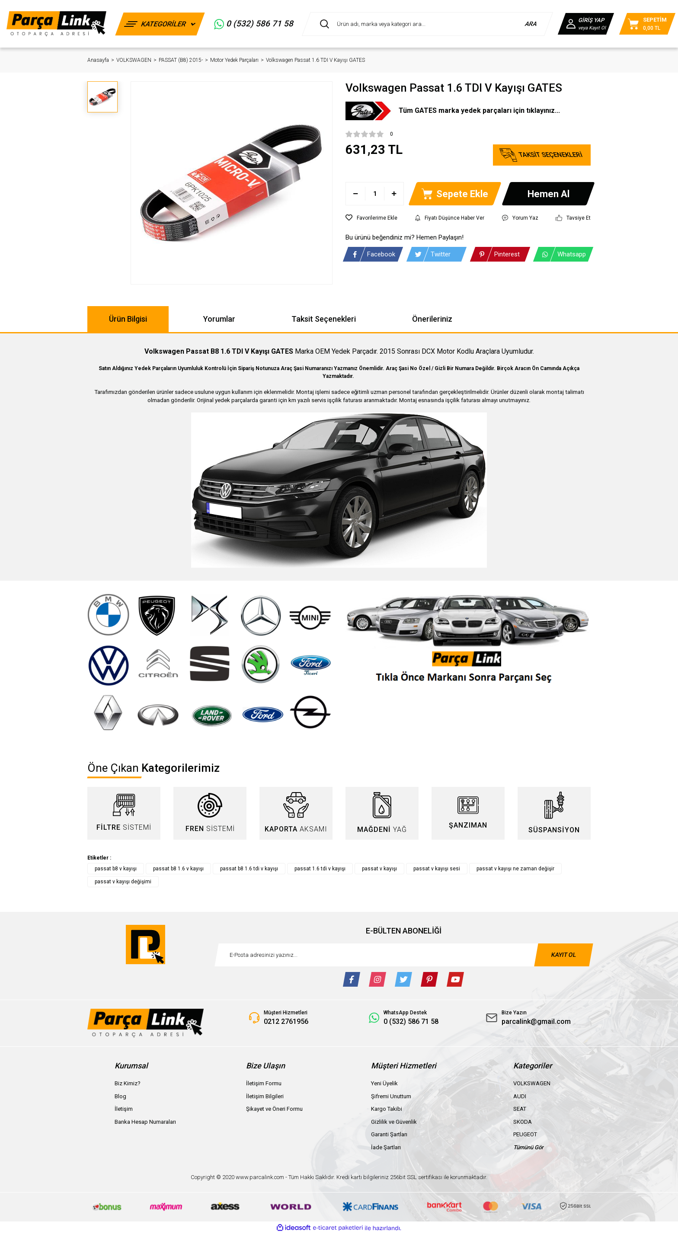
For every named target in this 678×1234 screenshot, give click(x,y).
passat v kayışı (379, 869)
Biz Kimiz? (128, 1083)
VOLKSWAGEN (531, 1083)
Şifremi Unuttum (391, 1096)
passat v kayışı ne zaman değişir (515, 869)
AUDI (519, 1096)
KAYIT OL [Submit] (563, 954)
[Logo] (56, 23)
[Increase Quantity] (393, 194)
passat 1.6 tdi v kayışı (319, 869)
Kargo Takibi (386, 1109)
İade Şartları (386, 1147)
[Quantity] (374, 194)
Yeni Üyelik (384, 1083)
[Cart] (647, 24)
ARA (531, 23)
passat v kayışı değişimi (123, 882)
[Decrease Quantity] (355, 194)
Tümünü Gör (528, 1147)
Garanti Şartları (389, 1134)
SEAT (519, 1109)
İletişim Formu (263, 1083)
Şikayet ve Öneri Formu (274, 1109)
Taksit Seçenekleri (323, 318)
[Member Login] (586, 24)
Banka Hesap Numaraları (145, 1122)
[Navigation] (160, 24)
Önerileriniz (432, 318)
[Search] (427, 24)
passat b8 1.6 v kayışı (178, 869)
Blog (120, 1096)
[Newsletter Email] (404, 954)
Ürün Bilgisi (128, 318)
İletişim (124, 1109)
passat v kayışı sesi (436, 869)
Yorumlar (219, 318)
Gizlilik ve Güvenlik (394, 1122)
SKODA (522, 1122)
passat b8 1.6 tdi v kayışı (249, 869)
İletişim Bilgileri (265, 1096)
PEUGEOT (525, 1134)
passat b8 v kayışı (116, 869)
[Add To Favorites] (371, 218)
